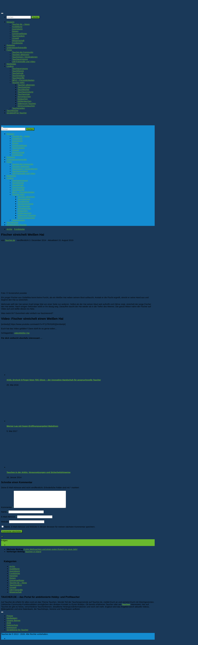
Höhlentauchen (24, 101)
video (16, 333)
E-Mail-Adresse (9, 520)
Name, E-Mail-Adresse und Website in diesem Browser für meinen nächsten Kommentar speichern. (49, 530)
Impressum (12, 631)
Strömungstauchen (26, 106)
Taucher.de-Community (22, 52)
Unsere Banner (13, 624)
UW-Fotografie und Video (23, 61)
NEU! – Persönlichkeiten (23, 80)
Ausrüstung (17, 29)
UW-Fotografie (16, 593)
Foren (9, 50)
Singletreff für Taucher (17, 113)
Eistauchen (23, 99)
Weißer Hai (24, 333)
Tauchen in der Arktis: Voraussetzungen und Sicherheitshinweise (38, 472)
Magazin (10, 22)
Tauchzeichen (24, 87)
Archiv (9, 229)
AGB (9, 626)
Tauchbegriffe (18, 78)
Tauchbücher (23, 89)
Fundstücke (17, 43)
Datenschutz (12, 628)
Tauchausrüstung (20, 59)
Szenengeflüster (19, 33)
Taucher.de (10, 240)
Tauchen (126, 607)
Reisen (15, 31)
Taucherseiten (18, 108)
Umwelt (15, 38)
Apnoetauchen (24, 96)
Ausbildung (17, 26)
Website (5, 525)
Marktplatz (11, 64)
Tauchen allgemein (20, 54)
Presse (10, 619)
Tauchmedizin (18, 36)
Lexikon (10, 66)
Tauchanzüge (24, 94)
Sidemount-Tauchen (27, 103)
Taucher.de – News (21, 24)
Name (4, 515)
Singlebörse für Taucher (17, 633)
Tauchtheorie (18, 71)
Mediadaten (12, 621)
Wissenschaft (18, 40)
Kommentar (7, 510)
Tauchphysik (17, 73)
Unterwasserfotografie (17, 47)
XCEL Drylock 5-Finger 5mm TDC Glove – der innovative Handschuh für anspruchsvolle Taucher (54, 380)
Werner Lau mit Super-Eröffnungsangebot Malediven (32, 426)
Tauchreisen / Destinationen (25, 57)
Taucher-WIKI (18, 82)
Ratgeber (11, 45)
